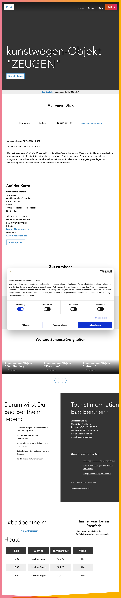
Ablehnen (26, 325)
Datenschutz (81, 482)
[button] (111, 7)
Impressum (92, 482)
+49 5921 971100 (63, 123)
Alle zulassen (95, 325)
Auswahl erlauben (60, 325)
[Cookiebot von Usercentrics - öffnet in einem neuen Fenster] (101, 272)
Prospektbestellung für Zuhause (97, 473)
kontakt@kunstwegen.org (18, 229)
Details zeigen (101, 318)
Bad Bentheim (47, 92)
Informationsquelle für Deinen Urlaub (99, 461)
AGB (72, 482)
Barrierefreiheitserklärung (80, 488)
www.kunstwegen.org (91, 123)
